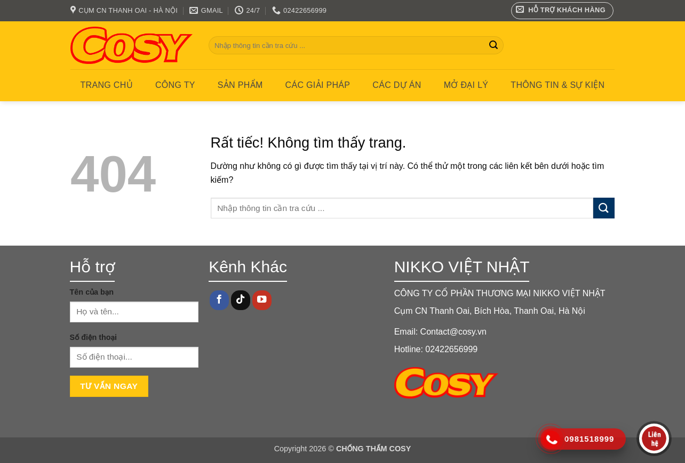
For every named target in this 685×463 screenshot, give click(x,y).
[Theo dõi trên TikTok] (240, 300)
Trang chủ (107, 85)
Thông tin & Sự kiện (557, 85)
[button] (562, 10)
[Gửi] (493, 45)
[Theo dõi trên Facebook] (219, 300)
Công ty (175, 85)
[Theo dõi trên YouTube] (262, 300)
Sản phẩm (240, 85)
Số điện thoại (93, 337)
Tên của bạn (92, 292)
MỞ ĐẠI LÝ (466, 85)
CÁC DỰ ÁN (396, 85)
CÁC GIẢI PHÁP (318, 85)
